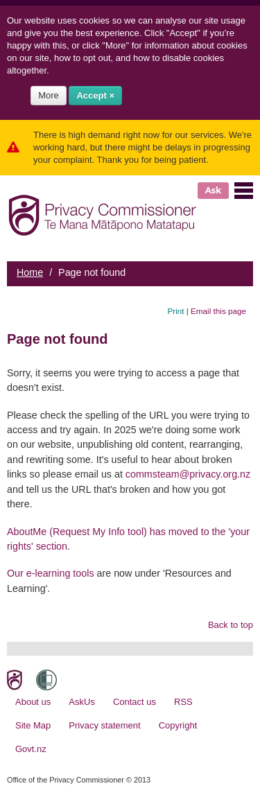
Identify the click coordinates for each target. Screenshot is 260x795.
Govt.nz (30, 749)
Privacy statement (104, 725)
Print (176, 310)
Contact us (134, 702)
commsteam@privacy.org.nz (187, 474)
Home (30, 272)
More (48, 95)
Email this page (218, 310)
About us (33, 702)
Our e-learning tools (50, 573)
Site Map (33, 725)
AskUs (82, 702)
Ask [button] (213, 190)
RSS (183, 702)
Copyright (178, 725)
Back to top (230, 625)
